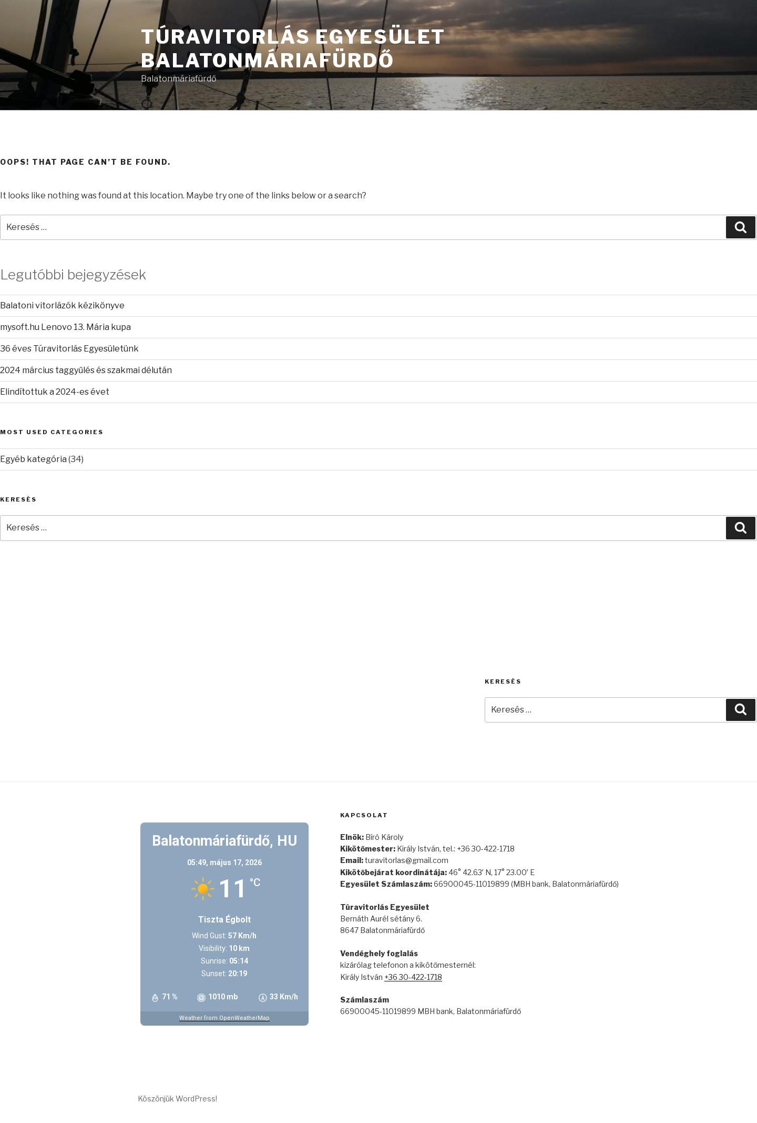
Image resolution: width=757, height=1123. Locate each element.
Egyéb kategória (33, 459)
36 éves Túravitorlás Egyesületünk (69, 349)
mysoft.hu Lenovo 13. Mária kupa (65, 327)
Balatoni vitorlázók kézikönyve (62, 305)
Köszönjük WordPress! (177, 1098)
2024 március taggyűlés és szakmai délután (86, 370)
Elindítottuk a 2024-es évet (54, 392)
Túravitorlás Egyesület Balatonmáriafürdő (293, 48)
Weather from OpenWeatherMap (224, 1018)
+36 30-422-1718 (413, 976)
